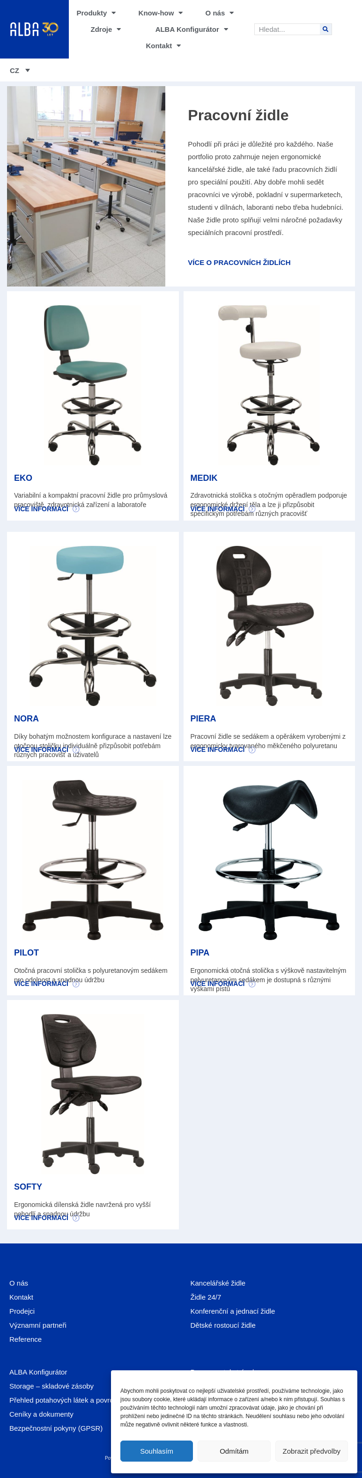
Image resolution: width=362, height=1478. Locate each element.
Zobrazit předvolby (311, 1451)
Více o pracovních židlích (239, 262)
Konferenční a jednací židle (233, 1311)
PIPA (200, 952)
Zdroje (106, 29)
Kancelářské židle (218, 1283)
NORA (26, 718)
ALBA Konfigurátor (191, 29)
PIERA (203, 718)
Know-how (161, 13)
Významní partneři (37, 1325)
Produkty (96, 13)
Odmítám (234, 1451)
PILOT (26, 952)
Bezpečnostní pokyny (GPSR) (56, 1428)
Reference (25, 1339)
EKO (23, 478)
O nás (220, 13)
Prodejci (22, 1311)
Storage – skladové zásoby (51, 1386)
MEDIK (204, 478)
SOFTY (28, 1186)
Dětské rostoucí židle (223, 1325)
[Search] (326, 29)
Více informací (41, 509)
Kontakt (163, 45)
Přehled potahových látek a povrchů (65, 1400)
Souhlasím (156, 1451)
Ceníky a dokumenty (41, 1414)
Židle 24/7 (206, 1297)
